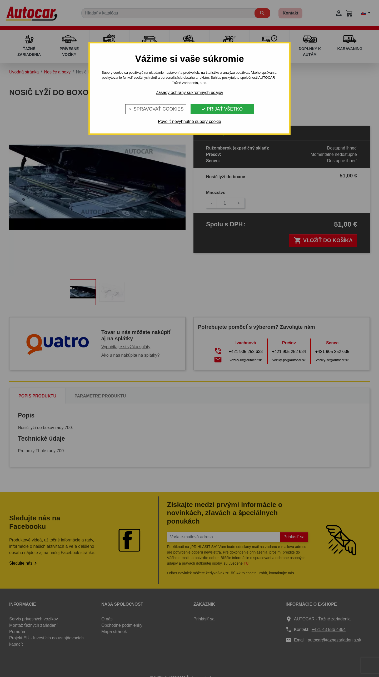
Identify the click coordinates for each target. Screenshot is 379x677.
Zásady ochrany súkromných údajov (189, 92)
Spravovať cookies (155, 109)
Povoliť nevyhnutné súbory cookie (189, 121)
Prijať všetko (222, 109)
